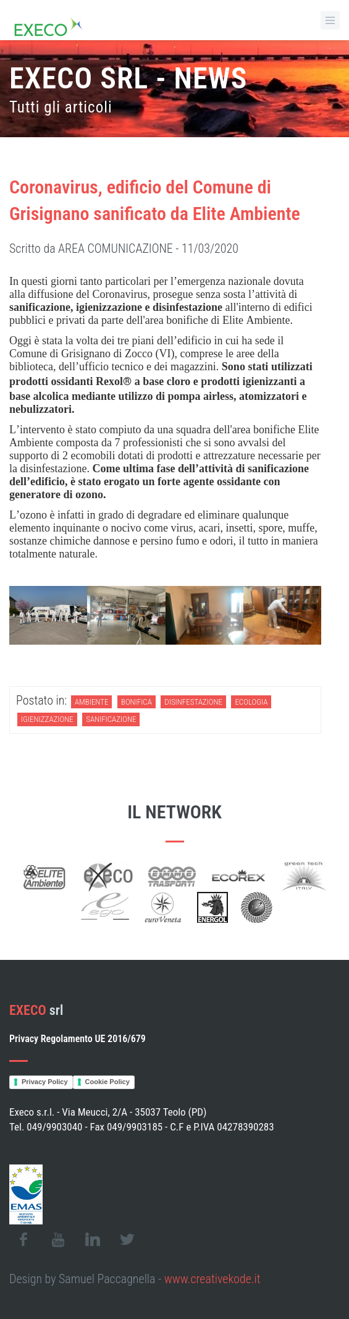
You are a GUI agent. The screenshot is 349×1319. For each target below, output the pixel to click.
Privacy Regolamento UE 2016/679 (77, 1039)
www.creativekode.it (212, 1278)
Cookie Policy (107, 1081)
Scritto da (123, 248)
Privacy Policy (45, 1081)
